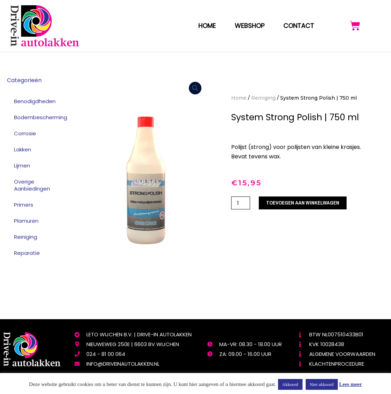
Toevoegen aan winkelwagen (303, 203)
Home (207, 25)
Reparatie (27, 253)
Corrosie (25, 133)
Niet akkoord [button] (322, 384)
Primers (23, 204)
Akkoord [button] (290, 384)
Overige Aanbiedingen (32, 185)
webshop (249, 25)
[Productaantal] (240, 202)
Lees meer (350, 384)
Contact (298, 25)
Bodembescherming (40, 117)
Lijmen (22, 165)
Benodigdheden (35, 101)
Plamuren (26, 220)
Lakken (22, 149)
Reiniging (25, 237)
